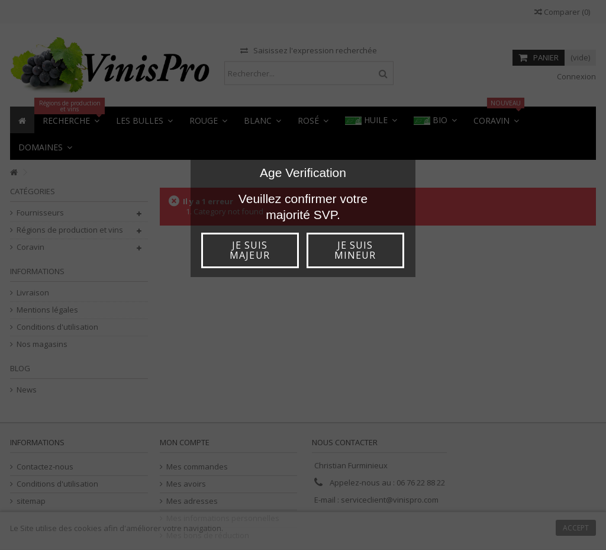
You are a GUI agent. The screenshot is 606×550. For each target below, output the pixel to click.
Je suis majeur (249, 250)
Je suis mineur (355, 250)
